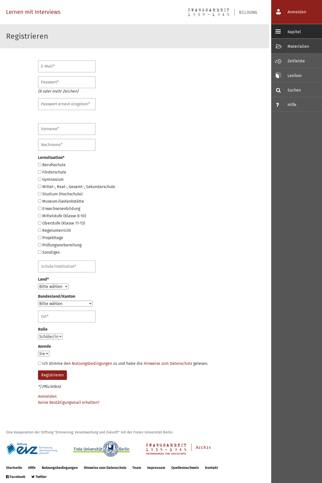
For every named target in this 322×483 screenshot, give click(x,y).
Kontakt (211, 468)
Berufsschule (52, 164)
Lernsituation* (51, 157)
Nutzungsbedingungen (92, 363)
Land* (43, 279)
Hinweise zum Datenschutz (168, 363)
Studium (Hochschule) (60, 194)
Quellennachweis (185, 468)
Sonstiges (49, 252)
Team (136, 468)
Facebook (15, 477)
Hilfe (32, 468)
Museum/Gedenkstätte (61, 201)
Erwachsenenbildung (59, 208)
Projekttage (50, 237)
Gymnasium (51, 179)
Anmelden (47, 396)
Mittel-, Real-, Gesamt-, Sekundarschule (76, 186)
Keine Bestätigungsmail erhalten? (68, 402)
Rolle (43, 329)
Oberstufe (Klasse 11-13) (61, 223)
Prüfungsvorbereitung (60, 245)
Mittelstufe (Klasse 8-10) (62, 215)
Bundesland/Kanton (56, 296)
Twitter (39, 477)
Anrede (44, 346)
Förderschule (52, 172)
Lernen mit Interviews (33, 12)
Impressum (156, 468)
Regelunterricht (54, 230)
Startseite (14, 468)
